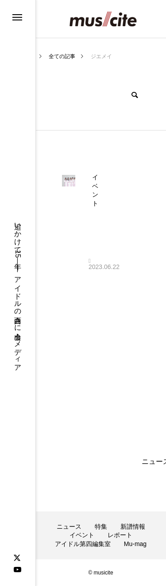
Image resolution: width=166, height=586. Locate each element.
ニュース (69, 526)
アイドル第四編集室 (83, 543)
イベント (81, 534)
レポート (120, 534)
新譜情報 (132, 526)
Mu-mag (135, 543)
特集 (101, 526)
